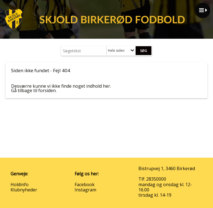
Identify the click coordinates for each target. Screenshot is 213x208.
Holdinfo (20, 184)
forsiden (47, 90)
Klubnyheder (24, 190)
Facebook (85, 184)
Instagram (85, 190)
